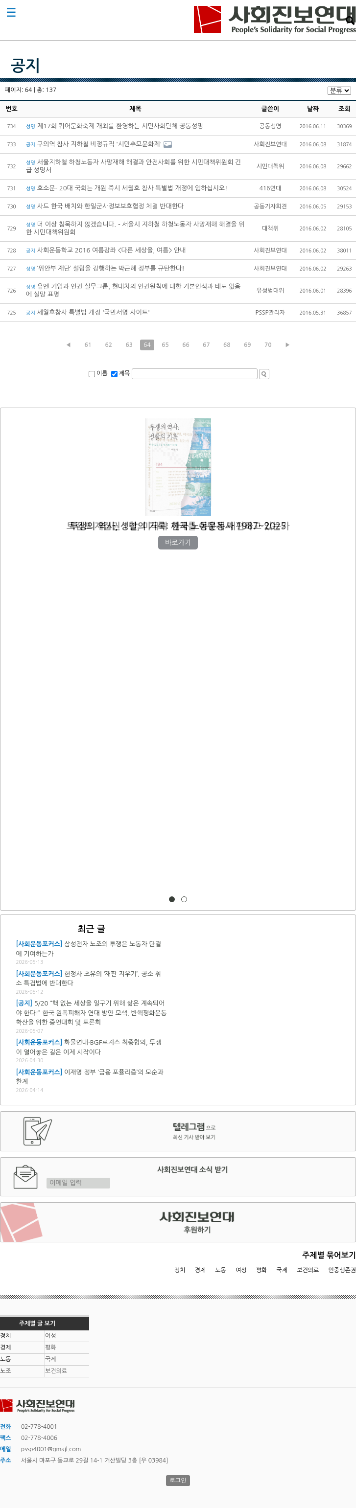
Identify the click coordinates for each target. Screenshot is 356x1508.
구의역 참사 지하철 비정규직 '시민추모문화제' (94, 144)
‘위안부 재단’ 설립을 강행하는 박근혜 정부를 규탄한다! (105, 268)
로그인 (178, 1481)
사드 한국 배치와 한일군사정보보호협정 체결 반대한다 (105, 206)
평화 (261, 1270)
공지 (25, 66)
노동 (220, 1270)
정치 (180, 1270)
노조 (5, 1371)
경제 (200, 1270)
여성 (241, 1270)
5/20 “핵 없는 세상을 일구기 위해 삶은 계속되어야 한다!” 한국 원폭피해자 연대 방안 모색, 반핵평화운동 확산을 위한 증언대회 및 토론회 (91, 1013)
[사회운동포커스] (39, 944)
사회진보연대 (275, 20)
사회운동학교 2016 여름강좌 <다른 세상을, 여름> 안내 (106, 250)
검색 (350, 20)
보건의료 (308, 1270)
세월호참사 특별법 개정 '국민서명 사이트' (88, 312)
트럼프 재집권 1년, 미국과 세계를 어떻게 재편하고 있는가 (178, 526)
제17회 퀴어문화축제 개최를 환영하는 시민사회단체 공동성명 (114, 126)
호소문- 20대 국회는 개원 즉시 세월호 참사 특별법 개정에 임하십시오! (127, 188)
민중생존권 (342, 1270)
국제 (282, 1270)
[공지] (24, 1003)
